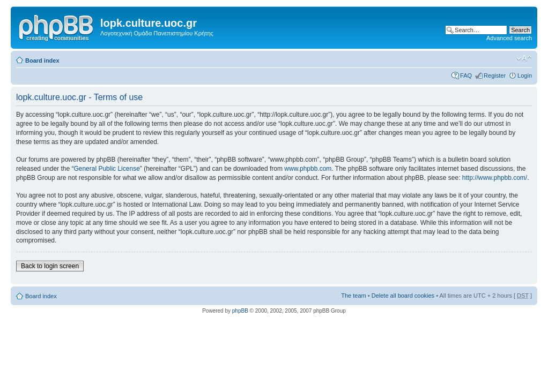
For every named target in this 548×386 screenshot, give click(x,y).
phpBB (240, 311)
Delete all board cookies (403, 295)
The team (353, 295)
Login (524, 75)
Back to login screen (50, 266)
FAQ (466, 75)
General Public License (106, 168)
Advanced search (509, 38)
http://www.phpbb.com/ (494, 177)
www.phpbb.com (307, 168)
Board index (42, 60)
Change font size (524, 58)
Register (495, 75)
